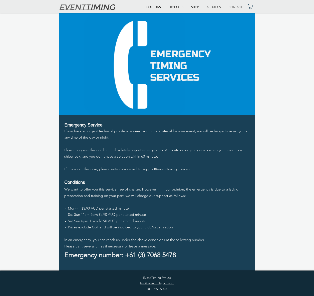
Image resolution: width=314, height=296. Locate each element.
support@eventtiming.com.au (166, 169)
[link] (251, 6)
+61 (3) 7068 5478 (150, 255)
